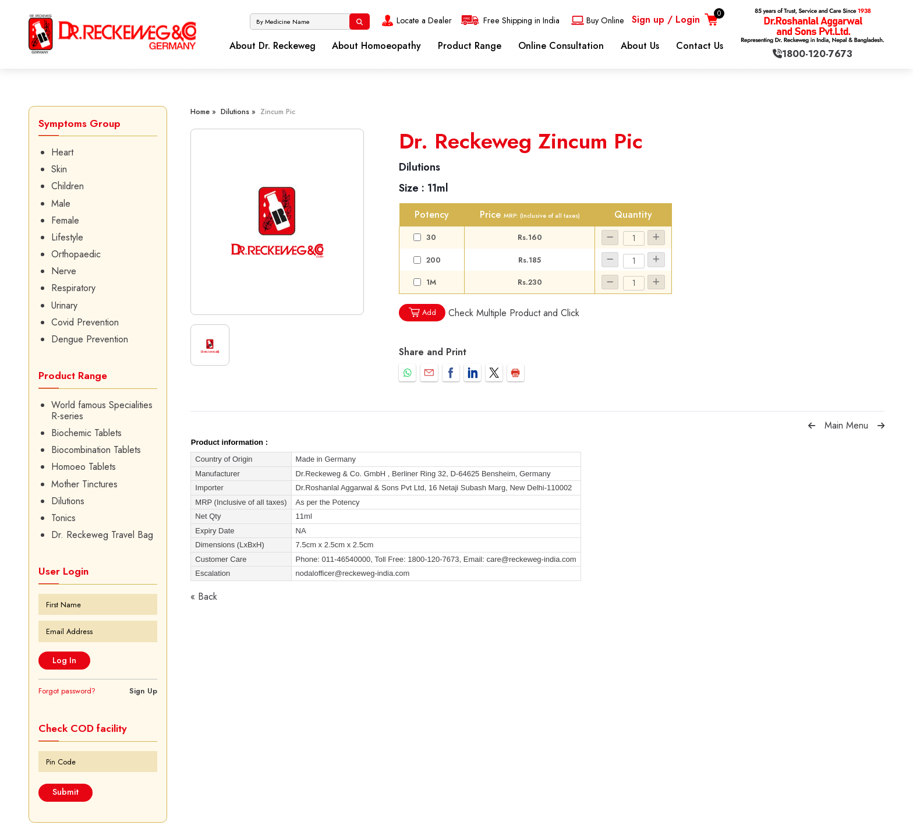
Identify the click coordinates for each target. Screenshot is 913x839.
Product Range (469, 45)
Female (65, 220)
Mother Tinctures (84, 484)
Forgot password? (66, 690)
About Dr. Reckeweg (272, 45)
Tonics (63, 517)
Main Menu (846, 425)
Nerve (63, 271)
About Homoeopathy (376, 45)
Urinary (64, 305)
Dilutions (67, 501)
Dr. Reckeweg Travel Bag (102, 534)
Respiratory (73, 287)
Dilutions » (238, 111)
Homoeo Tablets (83, 466)
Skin (59, 169)
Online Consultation (561, 45)
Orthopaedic (76, 254)
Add (422, 312)
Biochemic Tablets (86, 432)
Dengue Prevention (89, 339)
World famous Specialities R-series (102, 410)
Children (67, 186)
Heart (62, 152)
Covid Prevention (85, 322)
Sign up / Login (666, 19)
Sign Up (143, 690)
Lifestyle (67, 237)
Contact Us (699, 45)
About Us (640, 45)
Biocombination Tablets (96, 449)
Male (60, 203)
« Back (203, 596)
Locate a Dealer (415, 20)
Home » (203, 111)
